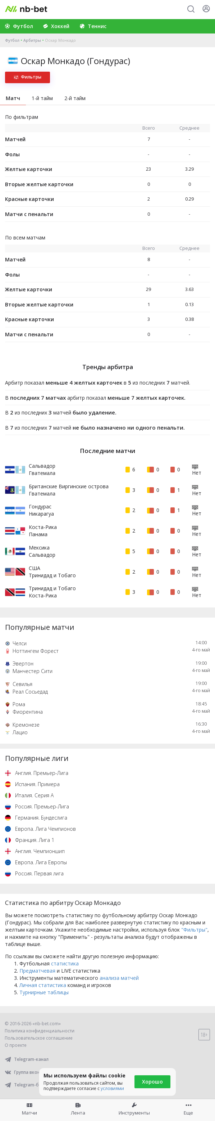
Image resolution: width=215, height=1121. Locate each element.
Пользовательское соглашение (39, 1038)
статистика (65, 963)
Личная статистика (42, 985)
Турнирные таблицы (44, 992)
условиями (112, 1088)
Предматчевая (37, 970)
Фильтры (27, 77)
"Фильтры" (194, 929)
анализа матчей (119, 977)
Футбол (12, 40)
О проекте (16, 1045)
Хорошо (152, 1081)
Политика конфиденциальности (39, 1031)
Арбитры (32, 40)
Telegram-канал (27, 1059)
